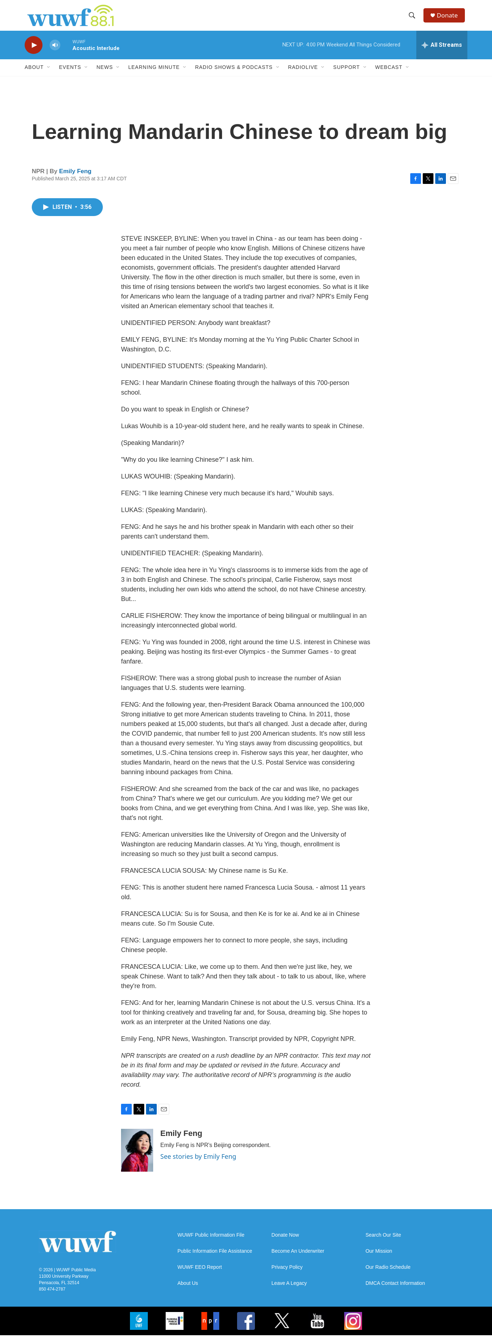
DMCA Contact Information (395, 1290)
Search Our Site (383, 1242)
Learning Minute (154, 74)
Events (70, 74)
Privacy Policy (286, 1274)
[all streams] (441, 51)
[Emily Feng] (137, 1157)
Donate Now (285, 1242)
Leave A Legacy (289, 1290)
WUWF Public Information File (210, 1242)
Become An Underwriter (297, 1258)
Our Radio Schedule (388, 1274)
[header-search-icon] (413, 19)
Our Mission (379, 1258)
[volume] (55, 52)
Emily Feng (75, 178)
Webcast (388, 74)
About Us (187, 1290)
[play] (33, 52)
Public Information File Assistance (214, 1258)
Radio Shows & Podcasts (233, 74)
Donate (449, 18)
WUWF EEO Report (199, 1274)
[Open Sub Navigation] (49, 74)
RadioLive (303, 74)
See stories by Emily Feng (198, 1163)
